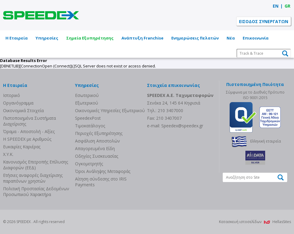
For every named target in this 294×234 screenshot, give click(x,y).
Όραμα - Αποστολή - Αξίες (29, 131)
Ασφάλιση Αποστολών (97, 141)
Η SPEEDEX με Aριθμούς (27, 139)
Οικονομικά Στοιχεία (23, 110)
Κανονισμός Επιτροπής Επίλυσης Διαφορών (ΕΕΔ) (35, 164)
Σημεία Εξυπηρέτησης (90, 38)
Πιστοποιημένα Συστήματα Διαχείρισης (29, 121)
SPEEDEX (41, 15)
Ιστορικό (11, 95)
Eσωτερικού (87, 95)
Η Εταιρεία (16, 38)
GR (287, 6)
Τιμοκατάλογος (90, 126)
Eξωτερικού (86, 103)
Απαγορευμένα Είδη (95, 148)
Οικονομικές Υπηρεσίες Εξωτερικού (110, 110)
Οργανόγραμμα (18, 103)
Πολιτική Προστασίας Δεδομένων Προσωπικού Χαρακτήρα (36, 191)
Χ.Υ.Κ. (8, 154)
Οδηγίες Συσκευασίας (96, 156)
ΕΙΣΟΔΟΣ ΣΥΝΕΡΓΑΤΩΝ (263, 21)
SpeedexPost (88, 118)
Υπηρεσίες (47, 38)
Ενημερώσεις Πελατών (195, 38)
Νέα (231, 38)
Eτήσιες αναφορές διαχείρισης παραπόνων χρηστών (33, 178)
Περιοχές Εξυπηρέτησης (98, 133)
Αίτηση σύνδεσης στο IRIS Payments (101, 182)
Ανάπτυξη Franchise (142, 38)
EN (276, 6)
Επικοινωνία (255, 38)
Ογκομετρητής (89, 164)
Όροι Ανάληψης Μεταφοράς (102, 171)
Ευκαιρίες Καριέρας (21, 147)
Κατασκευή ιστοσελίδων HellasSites (255, 221)
